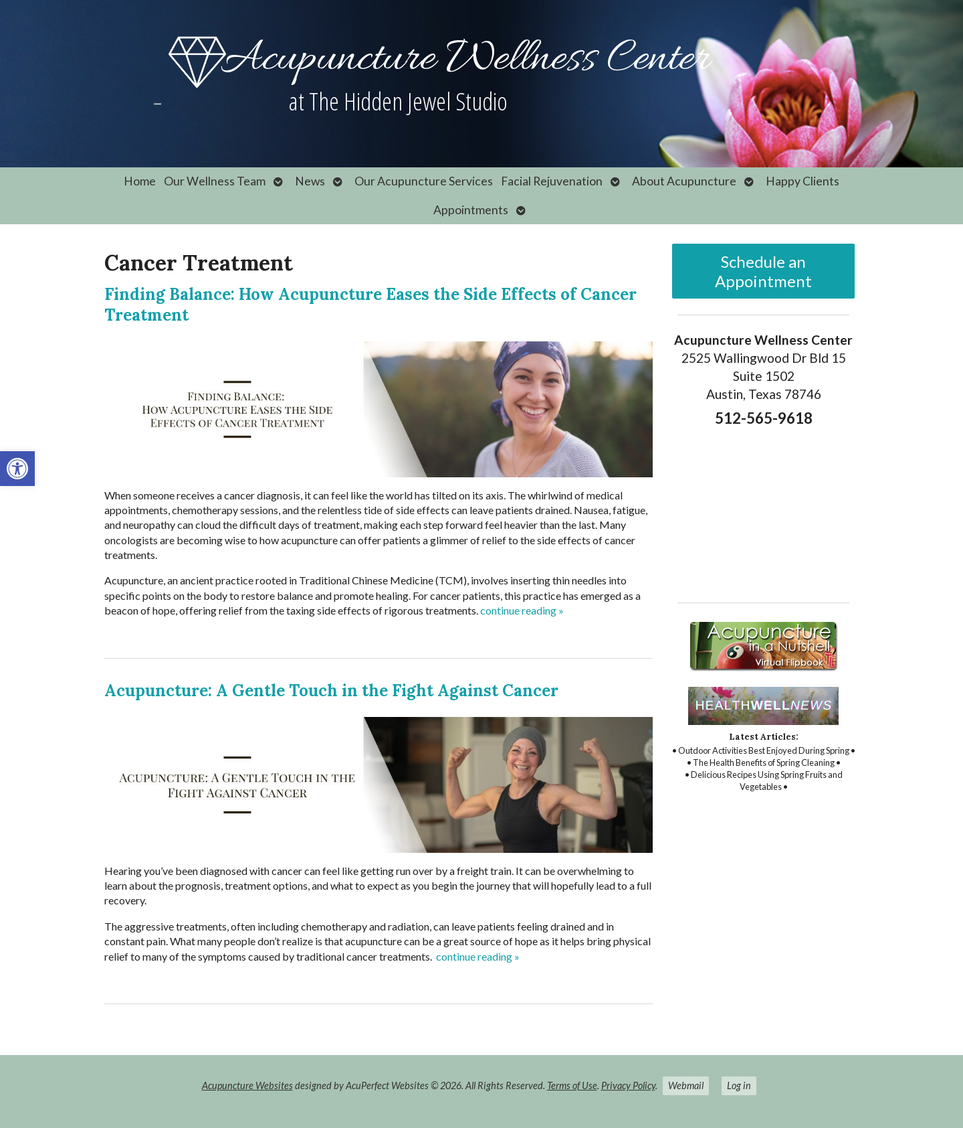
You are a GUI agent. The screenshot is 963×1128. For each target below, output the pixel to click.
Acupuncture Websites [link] (247, 1085)
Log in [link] (739, 1085)
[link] (17, 468)
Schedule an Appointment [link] (763, 271)
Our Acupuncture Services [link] (423, 181)
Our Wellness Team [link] (214, 181)
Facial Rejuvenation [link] (552, 181)
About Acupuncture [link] (684, 181)
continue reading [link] (522, 610)
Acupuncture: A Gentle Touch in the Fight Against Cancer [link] (331, 690)
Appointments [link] (470, 210)
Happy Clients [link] (802, 181)
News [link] (310, 181)
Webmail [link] (686, 1085)
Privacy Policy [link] (628, 1085)
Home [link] (140, 181)
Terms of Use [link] (572, 1085)
